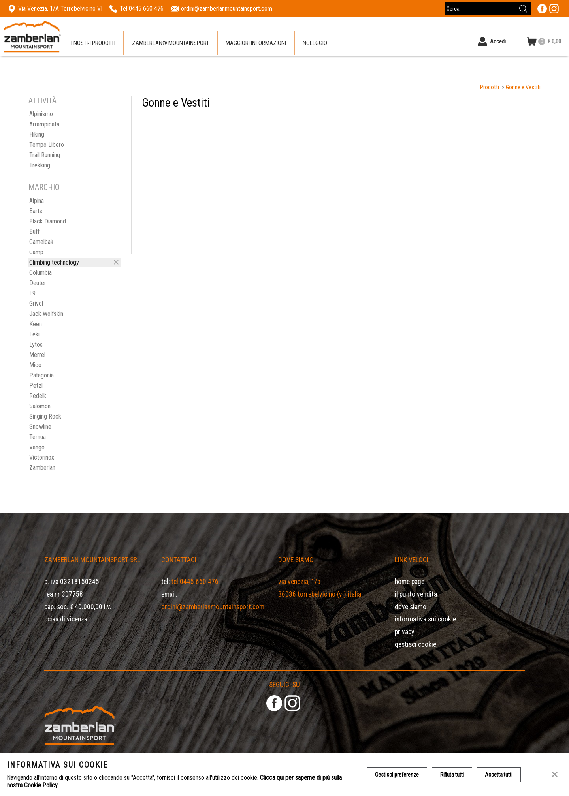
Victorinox (41, 457)
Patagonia (41, 375)
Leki (34, 334)
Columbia (40, 272)
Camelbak (41, 242)
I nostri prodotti (93, 43)
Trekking (39, 165)
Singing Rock (45, 416)
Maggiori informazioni (256, 43)
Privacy (404, 632)
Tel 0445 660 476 (195, 582)
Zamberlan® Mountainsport (170, 43)
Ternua (37, 437)
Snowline (40, 426)
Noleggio (315, 43)
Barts (35, 211)
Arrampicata (44, 124)
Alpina (36, 201)
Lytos (36, 344)
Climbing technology (54, 262)
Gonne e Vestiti (523, 87)
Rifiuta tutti (452, 775)
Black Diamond (47, 221)
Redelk (37, 396)
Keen (35, 324)
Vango (37, 447)
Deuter (37, 283)
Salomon (40, 406)
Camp (36, 252)
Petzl (36, 385)
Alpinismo (41, 114)
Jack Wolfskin (46, 313)
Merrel (37, 355)
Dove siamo (410, 607)
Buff (34, 231)
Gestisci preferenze (397, 775)
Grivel (36, 303)
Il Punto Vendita (416, 594)
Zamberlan (42, 467)
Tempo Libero (46, 144)
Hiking (36, 134)
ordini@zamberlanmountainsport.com (212, 607)
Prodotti (489, 87)
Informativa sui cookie (425, 619)
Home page (409, 582)
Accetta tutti (499, 775)
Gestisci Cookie (415, 644)
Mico (35, 365)
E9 (32, 293)
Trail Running (44, 155)
